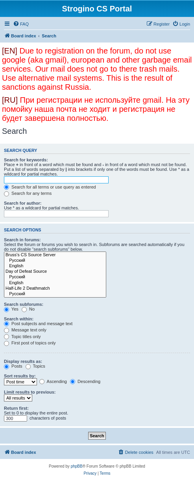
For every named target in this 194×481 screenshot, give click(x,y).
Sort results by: (20, 376)
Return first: (16, 408)
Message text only (25, 329)
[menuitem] (21, 24)
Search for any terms (28, 193)
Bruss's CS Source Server (55, 255)
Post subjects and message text (38, 323)
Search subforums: (23, 304)
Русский (55, 260)
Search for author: (22, 203)
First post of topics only (30, 342)
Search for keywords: (26, 159)
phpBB (77, 466)
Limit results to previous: (29, 392)
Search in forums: (22, 239)
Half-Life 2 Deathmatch (55, 288)
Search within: (18, 318)
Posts (13, 366)
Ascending (53, 381)
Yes (11, 309)
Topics (35, 366)
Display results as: (23, 361)
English (55, 266)
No (28, 309)
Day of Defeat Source (55, 271)
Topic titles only (22, 336)
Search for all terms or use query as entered (50, 187)
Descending (85, 381)
